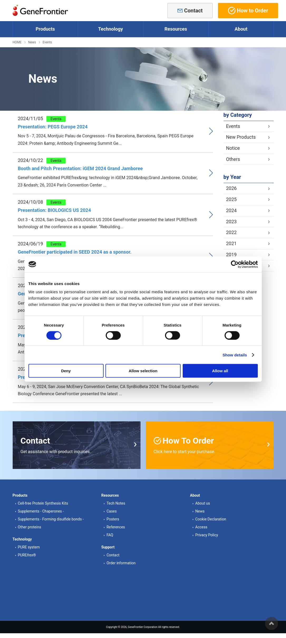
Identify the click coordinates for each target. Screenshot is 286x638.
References (115, 527)
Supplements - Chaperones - (41, 511)
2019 (231, 254)
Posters (112, 519)
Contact (193, 10)
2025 (231, 199)
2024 (231, 210)
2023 (231, 221)
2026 (231, 188)
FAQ (109, 535)
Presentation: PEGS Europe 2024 (53, 126)
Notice (233, 148)
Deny (66, 371)
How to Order (248, 10)
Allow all (220, 371)
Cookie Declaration (210, 519)
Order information (120, 563)
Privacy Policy (206, 535)
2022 (231, 232)
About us (202, 503)
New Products (241, 137)
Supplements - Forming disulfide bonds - (51, 519)
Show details (234, 354)
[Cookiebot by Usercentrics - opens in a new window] (235, 264)
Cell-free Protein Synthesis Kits (43, 503)
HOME (17, 42)
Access (201, 527)
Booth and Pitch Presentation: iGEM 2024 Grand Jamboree (80, 168)
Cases (111, 511)
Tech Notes (115, 503)
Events (47, 42)
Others (233, 159)
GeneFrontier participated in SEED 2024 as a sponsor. (75, 252)
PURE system (29, 547)
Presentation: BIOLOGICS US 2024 (54, 210)
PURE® (27, 555)
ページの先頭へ (271, 623)
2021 (231, 243)
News (32, 42)
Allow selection (143, 371)
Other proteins (29, 527)
